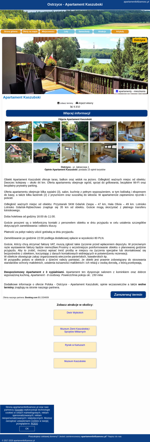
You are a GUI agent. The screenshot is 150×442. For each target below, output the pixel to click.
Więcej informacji (76, 114)
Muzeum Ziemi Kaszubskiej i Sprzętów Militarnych (75, 331)
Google (19, 409)
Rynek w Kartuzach (75, 345)
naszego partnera (48, 288)
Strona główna (10, 31)
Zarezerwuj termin (128, 295)
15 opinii (91, 170)
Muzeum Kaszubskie (75, 362)
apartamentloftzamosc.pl (136, 1)
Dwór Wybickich (75, 313)
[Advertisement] (75, 405)
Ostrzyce (139, 40)
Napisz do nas (115, 436)
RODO (34, 423)
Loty (66, 31)
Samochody (84, 31)
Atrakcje (102, 31)
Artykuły (120, 31)
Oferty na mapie (30, 31)
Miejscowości (48, 31)
